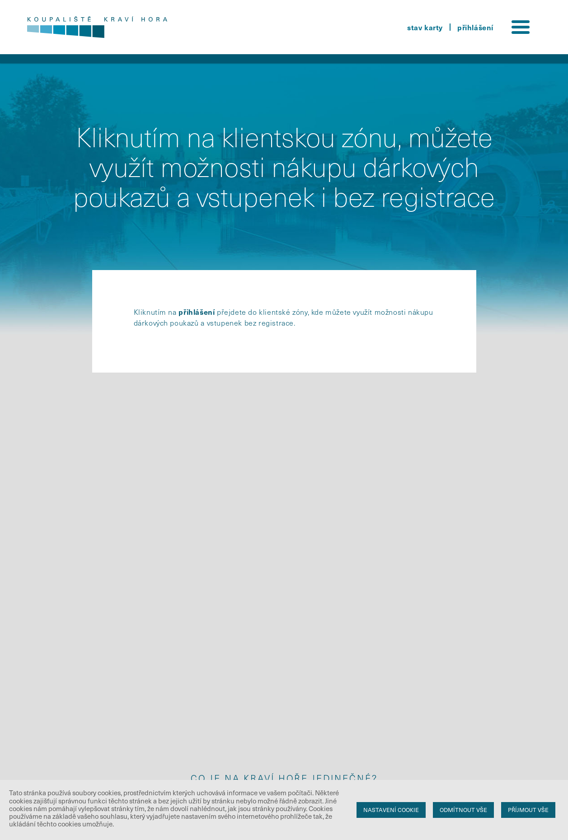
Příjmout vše (528, 810)
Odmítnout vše (463, 810)
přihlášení (475, 27)
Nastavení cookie (391, 810)
